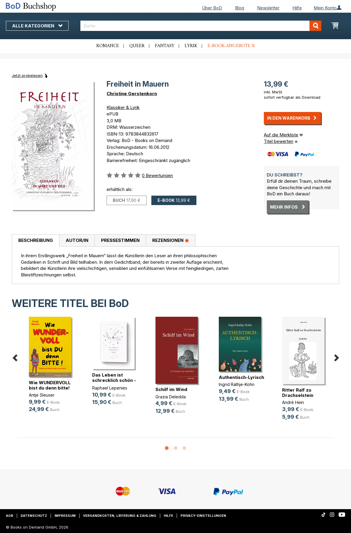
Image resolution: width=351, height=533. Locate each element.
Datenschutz (34, 516)
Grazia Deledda (170, 396)
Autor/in (77, 240)
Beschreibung (35, 240)
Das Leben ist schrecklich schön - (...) (114, 380)
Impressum (65, 516)
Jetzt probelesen (27, 75)
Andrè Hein (293, 402)
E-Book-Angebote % (231, 46)
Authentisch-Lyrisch (241, 377)
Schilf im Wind (171, 389)
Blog (239, 8)
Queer (137, 46)
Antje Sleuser (41, 394)
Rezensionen (170, 240)
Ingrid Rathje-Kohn (236, 384)
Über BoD (212, 8)
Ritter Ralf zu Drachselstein (297, 392)
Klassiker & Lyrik (123, 107)
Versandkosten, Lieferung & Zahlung (119, 516)
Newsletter (268, 8)
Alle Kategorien (37, 26)
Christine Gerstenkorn (132, 93)
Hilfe (297, 8)
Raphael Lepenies (109, 387)
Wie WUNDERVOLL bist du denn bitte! (50, 385)
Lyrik (191, 46)
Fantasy (164, 46)
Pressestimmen (120, 240)
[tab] (35, 240)
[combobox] (200, 26)
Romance (107, 46)
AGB (9, 516)
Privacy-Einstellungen (203, 516)
